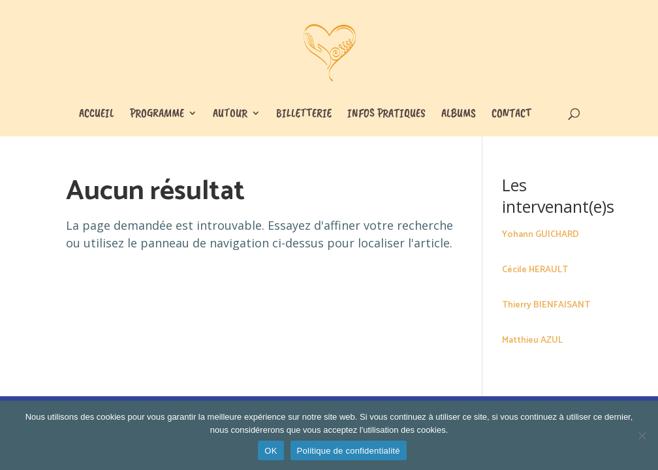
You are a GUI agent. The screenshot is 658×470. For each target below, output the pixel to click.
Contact (511, 114)
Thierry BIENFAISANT (546, 305)
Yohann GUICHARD (540, 234)
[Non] (641, 435)
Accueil (96, 114)
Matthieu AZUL (532, 340)
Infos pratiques (386, 114)
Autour (230, 114)
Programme (157, 114)
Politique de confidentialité (348, 451)
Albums (458, 114)
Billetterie (304, 114)
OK (270, 451)
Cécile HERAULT (535, 269)
